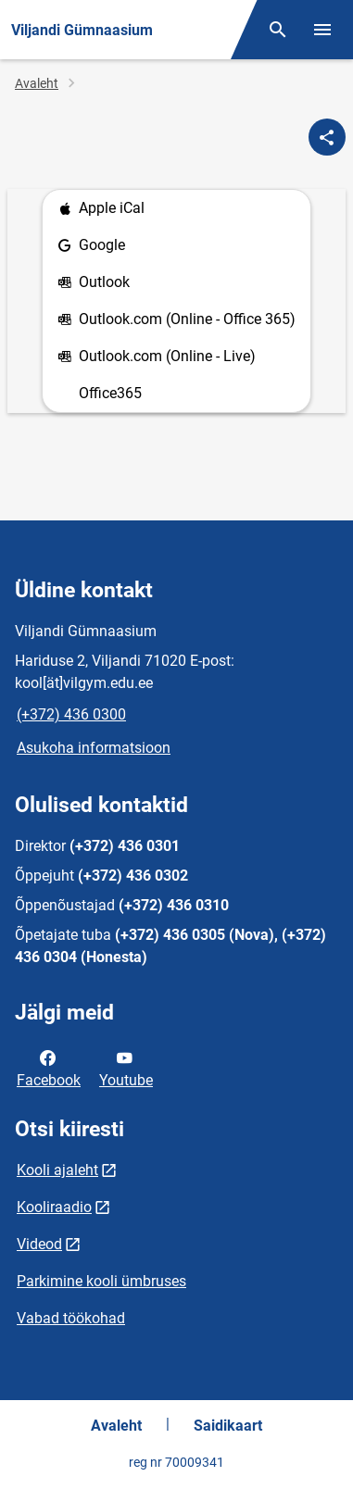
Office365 (110, 393)
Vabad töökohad (71, 1318)
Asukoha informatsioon (93, 748)
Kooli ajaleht (57, 1170)
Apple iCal (101, 208)
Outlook (93, 282)
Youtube (126, 1067)
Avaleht (36, 83)
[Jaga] (327, 137)
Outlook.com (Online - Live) (156, 357)
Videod (39, 1244)
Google (91, 245)
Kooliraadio (54, 1207)
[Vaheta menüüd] (322, 30)
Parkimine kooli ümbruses (101, 1281)
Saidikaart (228, 1425)
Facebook (49, 1067)
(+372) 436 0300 (71, 714)
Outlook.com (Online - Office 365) (176, 320)
